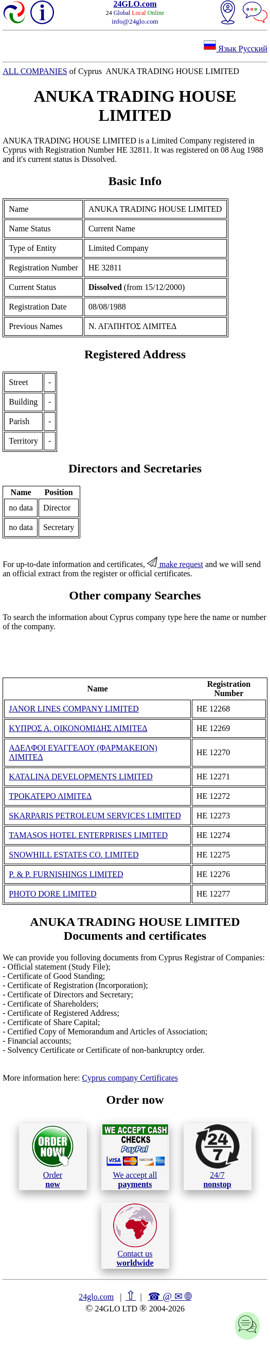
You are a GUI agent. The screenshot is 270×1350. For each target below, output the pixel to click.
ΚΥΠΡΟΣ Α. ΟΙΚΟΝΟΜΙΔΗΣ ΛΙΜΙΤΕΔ (78, 728)
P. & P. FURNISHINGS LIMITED (66, 874)
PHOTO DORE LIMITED (52, 893)
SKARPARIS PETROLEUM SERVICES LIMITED (95, 815)
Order (53, 1156)
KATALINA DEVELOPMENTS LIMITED (81, 776)
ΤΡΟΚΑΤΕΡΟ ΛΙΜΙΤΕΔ (50, 796)
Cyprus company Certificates (130, 1077)
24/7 (217, 1156)
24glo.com (96, 1296)
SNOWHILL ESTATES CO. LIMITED (73, 854)
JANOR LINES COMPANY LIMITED (74, 708)
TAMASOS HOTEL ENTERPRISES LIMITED (88, 835)
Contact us (135, 1235)
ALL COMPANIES (35, 71)
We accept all (135, 1156)
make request (175, 564)
